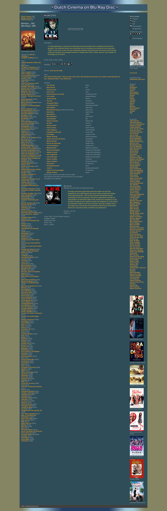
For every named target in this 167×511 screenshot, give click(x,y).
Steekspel (24, 375)
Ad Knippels (51, 107)
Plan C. (23, 324)
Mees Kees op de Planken (30, 276)
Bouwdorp (24, 118)
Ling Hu (49, 168)
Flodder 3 (24, 177)
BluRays (25, 56)
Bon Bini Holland (27, 112)
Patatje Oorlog (26, 310)
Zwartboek (24, 441)
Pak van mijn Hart (27, 307)
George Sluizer (135, 165)
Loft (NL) (24, 260)
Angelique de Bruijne (54, 132)
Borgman (24, 115)
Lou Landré (103, 76)
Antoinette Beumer (136, 132)
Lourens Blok (134, 197)
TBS (22, 382)
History (132, 101)
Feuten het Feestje (27, 166)
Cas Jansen (48, 76)
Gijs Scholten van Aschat (89, 76)
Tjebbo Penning (135, 280)
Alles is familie (26, 72)
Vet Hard (24, 409)
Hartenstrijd (25, 198)
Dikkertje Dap (25, 141)
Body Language (26, 109)
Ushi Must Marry (26, 398)
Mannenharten (26, 265)
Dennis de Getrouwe (54, 143)
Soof (22, 364)
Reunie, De (25, 346)
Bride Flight (25, 125)
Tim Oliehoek (134, 279)
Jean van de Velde (136, 178)
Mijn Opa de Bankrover (29, 286)
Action (132, 86)
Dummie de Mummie (28, 150)
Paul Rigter (50, 134)
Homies (23, 219)
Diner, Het (24, 142)
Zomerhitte (25, 437)
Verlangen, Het (26, 406)
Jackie (23, 232)
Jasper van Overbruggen (55, 170)
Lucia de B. (25, 263)
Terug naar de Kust (27, 383)
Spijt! (23, 370)
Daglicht (24, 136)
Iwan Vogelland (52, 154)
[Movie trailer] (75, 39)
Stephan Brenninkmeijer (135, 271)
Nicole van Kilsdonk (137, 229)
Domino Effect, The (27, 147)
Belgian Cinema (26, 18)
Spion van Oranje (27, 372)
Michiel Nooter (52, 148)
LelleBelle (24, 255)
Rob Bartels (51, 114)
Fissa (23, 168)
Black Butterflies (27, 99)
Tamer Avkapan (52, 161)
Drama (132, 95)
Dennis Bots (134, 151)
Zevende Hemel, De (28, 434)
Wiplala (23, 425)
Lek (22, 254)
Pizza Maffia (25, 322)
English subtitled (28, 58)
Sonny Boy (25, 362)
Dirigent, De (25, 144)
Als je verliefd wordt (28, 75)
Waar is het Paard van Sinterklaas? (28, 416)
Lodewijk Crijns (135, 196)
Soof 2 (23, 366)
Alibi (22, 66)
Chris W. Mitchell (135, 146)
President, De (25, 329)
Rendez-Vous (25, 343)
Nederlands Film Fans (137, 79)
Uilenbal (24, 396)
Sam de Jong (134, 261)
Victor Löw (76, 76)
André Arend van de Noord (56, 139)
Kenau (23, 236)
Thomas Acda (67, 76)
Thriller (132, 111)
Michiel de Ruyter (27, 281)
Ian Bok (49, 123)
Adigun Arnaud (52, 152)
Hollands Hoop (26, 217)
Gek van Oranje (26, 184)
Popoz (23, 327)
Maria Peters (134, 205)
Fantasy (132, 100)
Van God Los (25, 401)
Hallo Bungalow (26, 195)
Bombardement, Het (28, 110)
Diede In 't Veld (135, 156)
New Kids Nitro (26, 291)
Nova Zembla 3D (26, 297)
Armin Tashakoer (52, 145)
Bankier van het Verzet (29, 88)
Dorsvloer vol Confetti (28, 149)
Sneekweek (25, 361)
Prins (23, 330)
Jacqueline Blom (53, 78)
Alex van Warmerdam (137, 124)
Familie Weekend (27, 163)
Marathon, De (25, 268)
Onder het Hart (26, 299)
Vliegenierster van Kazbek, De (31, 410)
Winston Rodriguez (53, 150)
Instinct (23, 224)
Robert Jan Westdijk (137, 252)
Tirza (22, 385)
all (33, 54)
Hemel (23, 209)
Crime (132, 90)
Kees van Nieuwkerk (137, 194)
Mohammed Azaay (53, 110)
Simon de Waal (52, 159)
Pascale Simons (135, 231)
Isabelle (24, 225)
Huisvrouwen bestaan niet (30, 220)
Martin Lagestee (135, 218)
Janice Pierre (134, 176)
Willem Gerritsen (135, 288)
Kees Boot (50, 112)
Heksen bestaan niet (28, 203)
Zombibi (24, 436)
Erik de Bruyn (134, 162)
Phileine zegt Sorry (27, 319)
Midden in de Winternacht (30, 283)
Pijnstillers (25, 321)
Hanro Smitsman (135, 169)
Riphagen (24, 348)
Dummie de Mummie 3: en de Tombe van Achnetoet (31, 155)
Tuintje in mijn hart (27, 393)
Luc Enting (133, 199)
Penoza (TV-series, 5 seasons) (31, 313)
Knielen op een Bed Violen (30, 239)
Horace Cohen (51, 125)
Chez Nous (25, 133)
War (131, 113)
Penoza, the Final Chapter (30, 316)
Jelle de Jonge (135, 181)
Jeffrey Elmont (135, 180)
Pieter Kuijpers (135, 242)
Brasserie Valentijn (27, 123)
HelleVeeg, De (26, 208)
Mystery (132, 106)
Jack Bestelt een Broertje (29, 228)
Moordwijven (25, 289)
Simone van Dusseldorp (134, 265)
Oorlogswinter (26, 305)
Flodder (24, 172)
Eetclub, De (25, 161)
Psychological (135, 108)
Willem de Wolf (52, 172)
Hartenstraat (25, 196)
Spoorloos (24, 374)
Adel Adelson (134, 121)
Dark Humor (134, 92)
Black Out (24, 101)
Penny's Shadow (27, 311)
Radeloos (24, 338)
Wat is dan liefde (27, 418)
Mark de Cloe (134, 207)
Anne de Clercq (135, 130)
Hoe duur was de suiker (29, 212)
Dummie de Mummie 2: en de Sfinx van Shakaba (31, 152)
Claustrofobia (26, 134)
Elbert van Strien (135, 161)
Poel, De (24, 326)
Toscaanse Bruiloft (27, 391)
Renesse (24, 345)
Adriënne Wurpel (135, 122)
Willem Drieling (52, 136)
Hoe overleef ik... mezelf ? (30, 214)
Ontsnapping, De (27, 300)
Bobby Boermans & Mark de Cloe (136, 142)
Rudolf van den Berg (137, 256)
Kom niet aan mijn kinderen (30, 243)
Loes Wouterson (65, 78)
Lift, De (23, 259)
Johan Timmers (135, 189)
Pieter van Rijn (135, 244)
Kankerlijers (25, 233)
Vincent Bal (134, 285)
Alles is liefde (25, 73)
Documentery (134, 93)
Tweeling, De (25, 394)
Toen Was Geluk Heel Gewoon (31, 386)
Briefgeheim (25, 126)
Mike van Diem (135, 224)
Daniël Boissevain (53, 166)
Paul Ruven (134, 232)
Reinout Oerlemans (136, 248)
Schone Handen (26, 356)
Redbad (24, 342)
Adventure (133, 87)
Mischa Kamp (134, 226)
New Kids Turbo (26, 292)
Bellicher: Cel (25, 91)
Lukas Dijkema (52, 130)
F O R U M (133, 73)
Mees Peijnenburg (136, 221)
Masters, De (25, 270)
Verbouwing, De (26, 404)
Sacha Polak (134, 260)
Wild (22, 421)
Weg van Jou (25, 420)
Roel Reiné (133, 253)
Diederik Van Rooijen (137, 159)
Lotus (23, 262)
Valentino (24, 399)
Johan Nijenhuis (135, 188)
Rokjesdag (25, 350)
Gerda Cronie (51, 127)
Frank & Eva (25, 180)
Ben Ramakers (52, 116)
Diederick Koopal (136, 157)
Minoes (23, 287)
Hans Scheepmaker (136, 170)
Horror (132, 103)
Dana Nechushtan (136, 148)
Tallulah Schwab (135, 275)
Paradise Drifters (27, 308)
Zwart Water (25, 439)
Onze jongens (26, 302)
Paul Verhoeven (135, 234)
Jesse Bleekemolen (136, 183)
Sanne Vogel (134, 263)
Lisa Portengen (52, 157)
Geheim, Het (25, 182)
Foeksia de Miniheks (28, 179)
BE (31, 54)
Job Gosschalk (135, 186)
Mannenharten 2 (26, 267)
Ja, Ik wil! (24, 227)
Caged (23, 131)
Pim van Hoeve (135, 247)
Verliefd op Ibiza (26, 407)
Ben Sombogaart (135, 138)
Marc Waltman (135, 202)
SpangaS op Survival (28, 367)
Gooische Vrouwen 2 (28, 188)
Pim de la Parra (135, 245)
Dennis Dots (134, 153)
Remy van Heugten (136, 250)
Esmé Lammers (135, 164)
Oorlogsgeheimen (27, 303)
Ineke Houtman (135, 173)
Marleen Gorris (135, 210)
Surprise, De (25, 378)
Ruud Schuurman (136, 258)
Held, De (24, 206)
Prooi (23, 332)
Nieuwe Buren (26, 294)
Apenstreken (25, 80)
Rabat (23, 337)
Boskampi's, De (26, 117)
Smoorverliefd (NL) (27, 359)
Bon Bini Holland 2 (27, 113)
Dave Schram (134, 149)
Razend (23, 340)
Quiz (22, 335)
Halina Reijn (134, 167)
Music (132, 105)
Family (132, 98)
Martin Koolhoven (136, 216)
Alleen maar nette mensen (30, 69)
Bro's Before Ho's (27, 128)
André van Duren (136, 125)
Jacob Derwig (112, 76)
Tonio (23, 390)
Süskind (24, 380)
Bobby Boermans (136, 140)
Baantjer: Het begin (28, 86)
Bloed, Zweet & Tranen (29, 102)
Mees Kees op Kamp (28, 279)
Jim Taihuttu (134, 184)
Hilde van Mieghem (136, 172)
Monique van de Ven (137, 228)
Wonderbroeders (27, 429)
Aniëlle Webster (135, 127)
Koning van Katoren (28, 249)
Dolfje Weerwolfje (27, 145)
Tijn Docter (50, 163)
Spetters (24, 369)
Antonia (24, 78)
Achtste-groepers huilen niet (31, 62)
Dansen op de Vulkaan (29, 137)
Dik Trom (24, 139)
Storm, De (24, 377)
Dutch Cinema (26, 16)
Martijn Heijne (134, 212)
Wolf (22, 428)
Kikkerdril (24, 238)
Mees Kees (25, 275)
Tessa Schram (135, 277)
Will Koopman (135, 287)
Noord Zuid (25, 295)
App (22, 81)
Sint (22, 358)
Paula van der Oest (136, 236)
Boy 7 (23, 120)
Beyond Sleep (26, 94)
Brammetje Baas (27, 121)
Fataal (23, 164)
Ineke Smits (134, 175)
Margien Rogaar (135, 204)
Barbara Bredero (135, 137)
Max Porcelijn (134, 220)
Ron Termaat (134, 255)
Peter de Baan (135, 240)
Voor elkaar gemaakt (28, 413)
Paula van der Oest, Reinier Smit (136, 238)
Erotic (132, 97)
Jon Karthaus (134, 191)
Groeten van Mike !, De (29, 193)
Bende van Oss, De (27, 93)
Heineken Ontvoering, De (29, 200)
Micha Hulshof (52, 141)
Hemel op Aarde (26, 211)
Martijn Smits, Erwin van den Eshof (137, 214)
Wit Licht (24, 426)
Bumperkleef (25, 129)
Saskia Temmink (52, 121)
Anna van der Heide (136, 129)
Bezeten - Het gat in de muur (31, 96)
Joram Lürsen (134, 192)
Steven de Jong (135, 274)
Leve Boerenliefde (27, 257)
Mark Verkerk (134, 208)
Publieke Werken (27, 334)
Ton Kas (49, 101)
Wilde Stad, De (26, 423)
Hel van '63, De (26, 204)
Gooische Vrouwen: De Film (30, 190)
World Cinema (26, 19)
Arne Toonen (134, 133)
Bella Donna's (26, 89)
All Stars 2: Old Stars (28, 67)
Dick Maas (133, 154)
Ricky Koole (57, 76)
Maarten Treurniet (136, 200)
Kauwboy (24, 235)
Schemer (24, 354)
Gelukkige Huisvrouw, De (30, 185)
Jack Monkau (51, 119)
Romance (133, 109)
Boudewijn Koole (136, 145)
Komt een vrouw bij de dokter (31, 246)
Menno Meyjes (135, 223)
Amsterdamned (26, 77)
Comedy (133, 89)
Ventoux (24, 402)
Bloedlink (24, 104)
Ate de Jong (134, 135)
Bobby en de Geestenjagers (30, 105)
